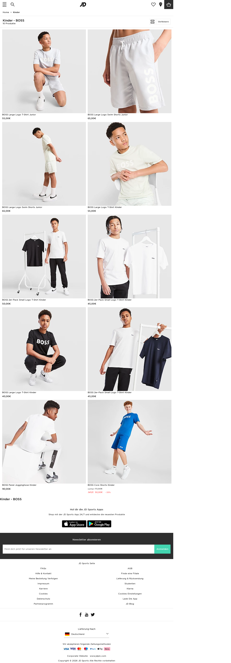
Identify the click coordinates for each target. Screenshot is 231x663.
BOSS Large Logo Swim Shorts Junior (108, 114)
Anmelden (162, 549)
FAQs (43, 568)
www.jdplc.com (97, 656)
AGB (130, 568)
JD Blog (130, 604)
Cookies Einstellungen (130, 593)
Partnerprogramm (43, 604)
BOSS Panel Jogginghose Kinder (19, 485)
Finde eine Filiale (130, 573)
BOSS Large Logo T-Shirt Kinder (105, 207)
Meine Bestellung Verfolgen (43, 578)
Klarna (130, 588)
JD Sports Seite (87, 563)
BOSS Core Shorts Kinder (101, 485)
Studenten (130, 583)
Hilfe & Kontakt (43, 573)
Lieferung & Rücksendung (129, 578)
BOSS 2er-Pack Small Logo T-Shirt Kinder (24, 300)
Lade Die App (130, 598)
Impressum (43, 583)
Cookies (43, 593)
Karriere (43, 588)
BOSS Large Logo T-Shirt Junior (19, 114)
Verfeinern (163, 21)
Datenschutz (43, 598)
